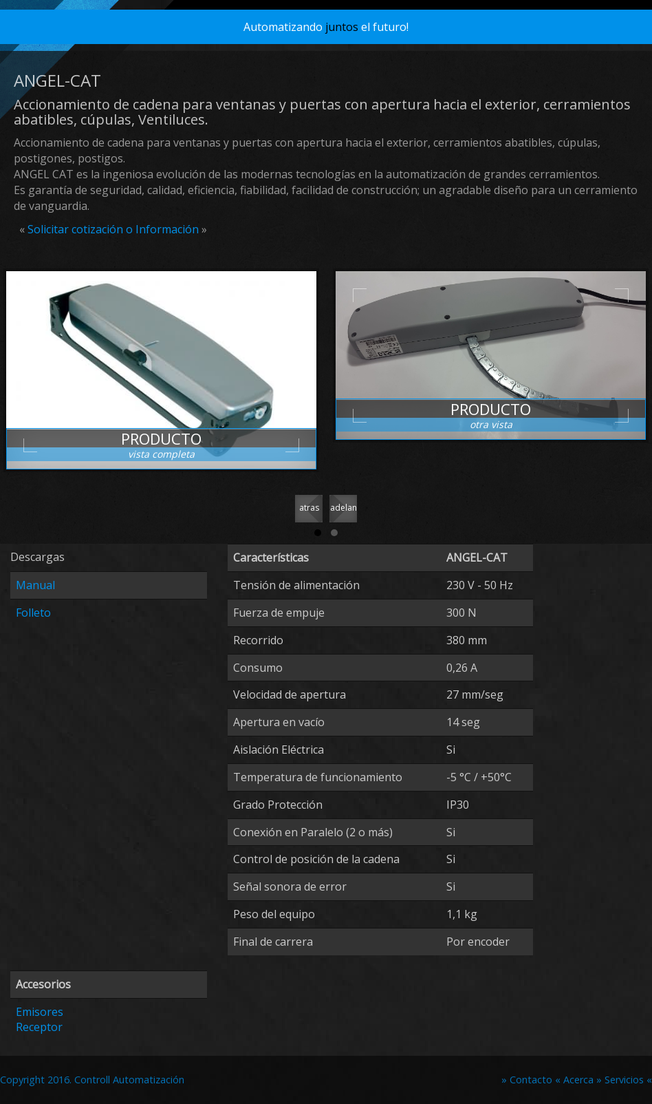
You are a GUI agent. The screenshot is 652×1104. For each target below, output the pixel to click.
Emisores (39, 1011)
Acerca (579, 1079)
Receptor (39, 1026)
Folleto (33, 612)
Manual (35, 585)
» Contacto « (531, 1079)
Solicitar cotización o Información (113, 229)
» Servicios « (624, 1079)
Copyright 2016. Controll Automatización (92, 1079)
